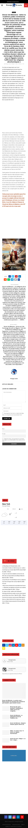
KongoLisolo (12, 668)
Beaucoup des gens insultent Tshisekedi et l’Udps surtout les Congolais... (16, 709)
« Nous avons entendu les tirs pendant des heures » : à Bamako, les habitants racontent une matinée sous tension (14, 587)
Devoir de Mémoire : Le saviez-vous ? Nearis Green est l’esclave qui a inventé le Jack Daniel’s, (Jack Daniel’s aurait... (13, 702)
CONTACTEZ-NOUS (16, 824)
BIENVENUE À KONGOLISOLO (13, 1)
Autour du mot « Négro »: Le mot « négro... (17, 739)
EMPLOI (22, 824)
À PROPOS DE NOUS (6, 824)
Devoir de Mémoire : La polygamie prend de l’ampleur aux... (16, 717)
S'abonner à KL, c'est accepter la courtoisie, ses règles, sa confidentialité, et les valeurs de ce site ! (13, 440)
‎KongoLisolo (12, 660)
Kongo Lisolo (8, 63)
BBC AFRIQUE (11, 561)
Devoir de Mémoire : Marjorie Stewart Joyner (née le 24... (18, 723)
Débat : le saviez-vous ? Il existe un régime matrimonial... (17, 732)
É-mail (3, 433)
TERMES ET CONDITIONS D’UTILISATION (13, 826)
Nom (3, 428)
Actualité (13, 12)
